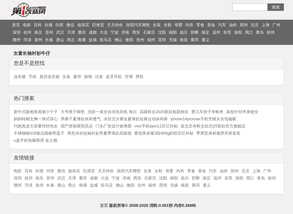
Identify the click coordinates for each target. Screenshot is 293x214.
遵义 (205, 39)
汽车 (222, 25)
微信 (70, 25)
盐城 (93, 39)
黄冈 (195, 39)
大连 (104, 32)
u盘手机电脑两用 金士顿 (35, 140)
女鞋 (168, 25)
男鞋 (140, 76)
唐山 (60, 39)
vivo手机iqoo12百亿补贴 (156, 126)
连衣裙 (20, 76)
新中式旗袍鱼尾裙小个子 (36, 111)
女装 (157, 25)
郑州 (244, 25)
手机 (33, 76)
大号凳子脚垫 (73, 111)
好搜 (49, 25)
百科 (38, 25)
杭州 (27, 32)
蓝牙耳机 (114, 76)
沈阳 (162, 32)
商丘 (71, 39)
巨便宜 (98, 25)
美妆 (211, 25)
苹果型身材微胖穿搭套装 (218, 133)
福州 (151, 39)
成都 (93, 32)
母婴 (179, 25)
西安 (136, 32)
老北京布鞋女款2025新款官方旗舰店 (213, 126)
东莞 (227, 32)
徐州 (271, 32)
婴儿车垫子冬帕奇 (207, 111)
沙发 (99, 76)
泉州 (38, 39)
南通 (82, 39)
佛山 (118, 39)
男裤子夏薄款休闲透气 (81, 119)
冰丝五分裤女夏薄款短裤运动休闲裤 (136, 119)
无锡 (173, 39)
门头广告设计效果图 (114, 126)
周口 (249, 32)
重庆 (82, 32)
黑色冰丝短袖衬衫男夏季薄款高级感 (99, 133)
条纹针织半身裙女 (242, 111)
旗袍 (88, 76)
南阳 (173, 32)
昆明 (162, 39)
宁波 (114, 32)
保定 (205, 32)
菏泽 (27, 39)
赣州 (17, 39)
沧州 (140, 39)
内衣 (189, 25)
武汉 (60, 32)
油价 (233, 25)
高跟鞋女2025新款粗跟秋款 (164, 111)
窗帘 (77, 76)
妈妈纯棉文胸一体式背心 (36, 119)
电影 (27, 25)
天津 (71, 32)
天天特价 (115, 25)
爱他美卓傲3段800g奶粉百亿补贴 (163, 133)
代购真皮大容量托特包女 (36, 126)
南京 (38, 32)
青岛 (260, 32)
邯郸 (195, 32)
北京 (255, 25)
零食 (200, 25)
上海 (266, 25)
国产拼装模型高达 (77, 126)
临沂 (184, 32)
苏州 (49, 32)
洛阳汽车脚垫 (138, 25)
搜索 (276, 7)
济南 (125, 32)
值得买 (83, 25)
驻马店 (106, 39)
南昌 (184, 39)
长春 (49, 39)
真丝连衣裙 (49, 76)
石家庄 (149, 32)
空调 (129, 76)
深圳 (17, 32)
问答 (60, 25)
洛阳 (238, 32)
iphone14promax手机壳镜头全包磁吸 (203, 119)
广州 (276, 25)
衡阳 (129, 39)
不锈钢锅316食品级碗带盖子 (39, 133)
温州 (216, 32)
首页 (16, 25)
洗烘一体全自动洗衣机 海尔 (112, 111)
